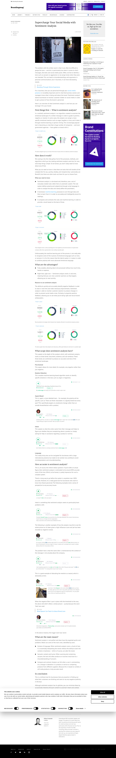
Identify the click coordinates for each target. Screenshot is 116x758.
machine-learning (50, 192)
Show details (79, 754)
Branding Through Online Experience (48, 87)
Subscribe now (94, 33)
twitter (46, 722)
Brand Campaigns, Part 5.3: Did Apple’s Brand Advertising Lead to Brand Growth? (93, 70)
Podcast (45, 14)
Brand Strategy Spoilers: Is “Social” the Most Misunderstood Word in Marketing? (94, 77)
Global (15, 35)
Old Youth (43, 705)
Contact (103, 1)
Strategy (94, 93)
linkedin (46, 724)
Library (85, 1)
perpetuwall (88, 15)
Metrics (15, 33)
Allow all (102, 738)
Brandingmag (17, 8)
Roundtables (53, 14)
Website (46, 725)
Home (13, 14)
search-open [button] (94, 15)
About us (90, 1)
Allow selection (102, 743)
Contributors (71, 14)
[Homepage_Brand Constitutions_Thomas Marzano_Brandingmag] (75, 6)
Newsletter (97, 1)
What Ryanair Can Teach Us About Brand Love (51, 611)
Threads (27, 14)
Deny (102, 747)
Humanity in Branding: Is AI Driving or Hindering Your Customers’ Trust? (93, 62)
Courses (62, 14)
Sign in (102, 14)
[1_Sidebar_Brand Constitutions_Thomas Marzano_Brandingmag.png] (94, 145)
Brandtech (86, 65)
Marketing (16, 32)
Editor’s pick (36, 14)
